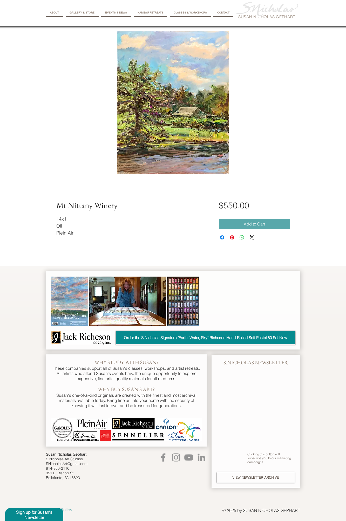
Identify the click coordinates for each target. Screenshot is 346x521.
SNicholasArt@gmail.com (66, 463)
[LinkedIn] (201, 457)
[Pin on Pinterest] (232, 237)
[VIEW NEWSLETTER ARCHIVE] (256, 477)
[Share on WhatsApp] (242, 237)
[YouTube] (188, 457)
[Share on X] (252, 237)
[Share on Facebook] (222, 237)
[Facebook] (163, 457)
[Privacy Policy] (64, 509)
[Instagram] (176, 457)
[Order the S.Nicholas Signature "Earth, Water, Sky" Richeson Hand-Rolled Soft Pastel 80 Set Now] (205, 338)
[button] (34, 515)
